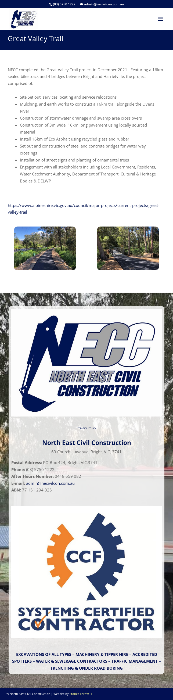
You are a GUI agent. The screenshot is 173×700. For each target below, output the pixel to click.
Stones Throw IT (81, 694)
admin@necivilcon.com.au (50, 483)
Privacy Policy (86, 428)
